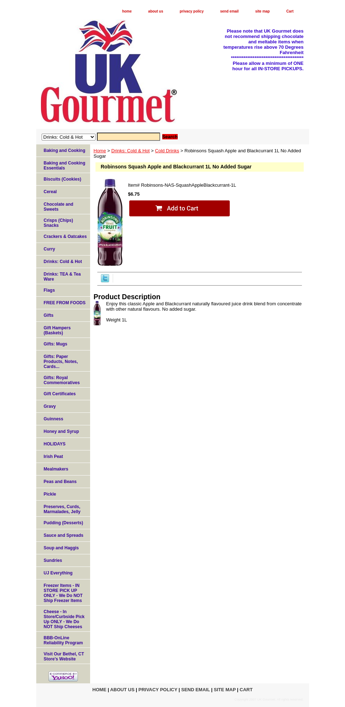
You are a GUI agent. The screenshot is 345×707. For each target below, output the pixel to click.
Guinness (54, 418)
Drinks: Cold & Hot (130, 150)
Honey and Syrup (61, 431)
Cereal (50, 191)
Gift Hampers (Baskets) (57, 330)
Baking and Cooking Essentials (64, 166)
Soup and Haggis (61, 547)
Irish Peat (53, 456)
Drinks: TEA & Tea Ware (62, 277)
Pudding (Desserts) (63, 522)
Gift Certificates (60, 393)
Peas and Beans (60, 481)
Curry (49, 249)
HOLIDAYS (55, 443)
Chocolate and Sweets (59, 207)
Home (100, 150)
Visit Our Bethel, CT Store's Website (64, 656)
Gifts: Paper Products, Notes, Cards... (61, 361)
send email (229, 11)
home (127, 11)
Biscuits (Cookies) (62, 179)
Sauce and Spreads (64, 535)
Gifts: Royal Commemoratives (62, 380)
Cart (289, 11)
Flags (49, 290)
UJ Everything (58, 572)
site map (262, 11)
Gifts (48, 315)
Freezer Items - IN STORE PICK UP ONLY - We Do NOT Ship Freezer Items (63, 593)
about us (155, 11)
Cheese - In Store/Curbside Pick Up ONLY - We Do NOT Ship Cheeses (64, 619)
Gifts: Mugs (55, 344)
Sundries (53, 560)
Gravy (50, 406)
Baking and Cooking (64, 150)
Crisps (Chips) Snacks (58, 223)
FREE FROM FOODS (65, 302)
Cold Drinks (167, 150)
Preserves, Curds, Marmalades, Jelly (62, 509)
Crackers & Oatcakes (65, 236)
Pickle (50, 494)
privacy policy (192, 11)
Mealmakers (56, 469)
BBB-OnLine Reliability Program (63, 640)
